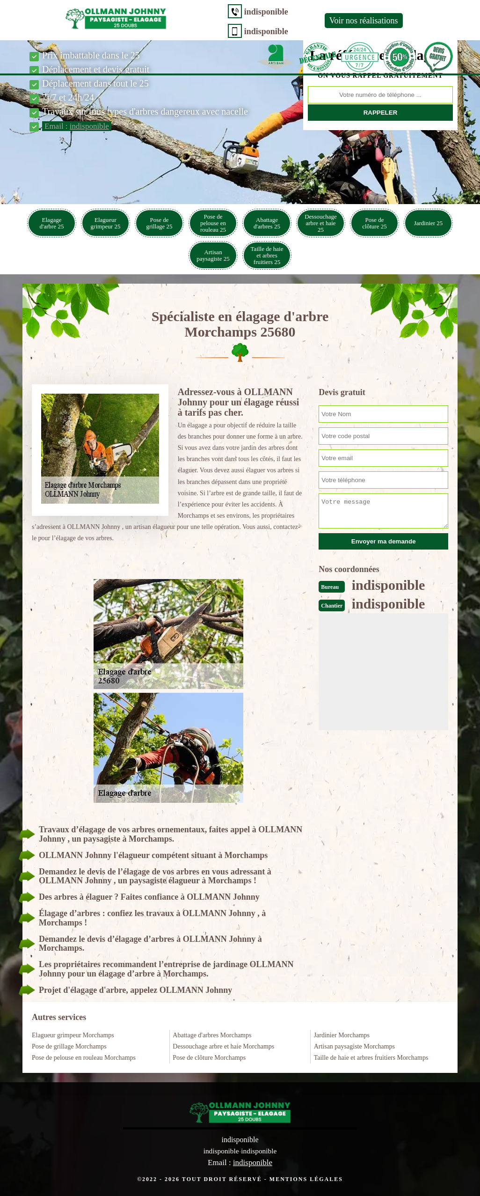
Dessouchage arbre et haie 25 (321, 223)
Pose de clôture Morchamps (209, 1057)
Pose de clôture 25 (374, 223)
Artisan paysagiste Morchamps (354, 1046)
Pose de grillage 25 (159, 223)
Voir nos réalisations (282, 20)
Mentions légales (306, 1178)
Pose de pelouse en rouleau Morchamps (84, 1057)
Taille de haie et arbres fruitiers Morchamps (371, 1057)
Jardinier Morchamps (342, 1035)
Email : (76, 126)
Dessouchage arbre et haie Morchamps (223, 1046)
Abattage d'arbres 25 (267, 223)
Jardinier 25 (428, 223)
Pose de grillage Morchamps (69, 1046)
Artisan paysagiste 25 (212, 255)
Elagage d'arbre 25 (52, 223)
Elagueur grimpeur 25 (106, 223)
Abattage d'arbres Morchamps (212, 1035)
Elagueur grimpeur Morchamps (73, 1035)
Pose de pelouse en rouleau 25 (213, 223)
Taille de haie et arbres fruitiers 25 (267, 255)
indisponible (185, 11)
